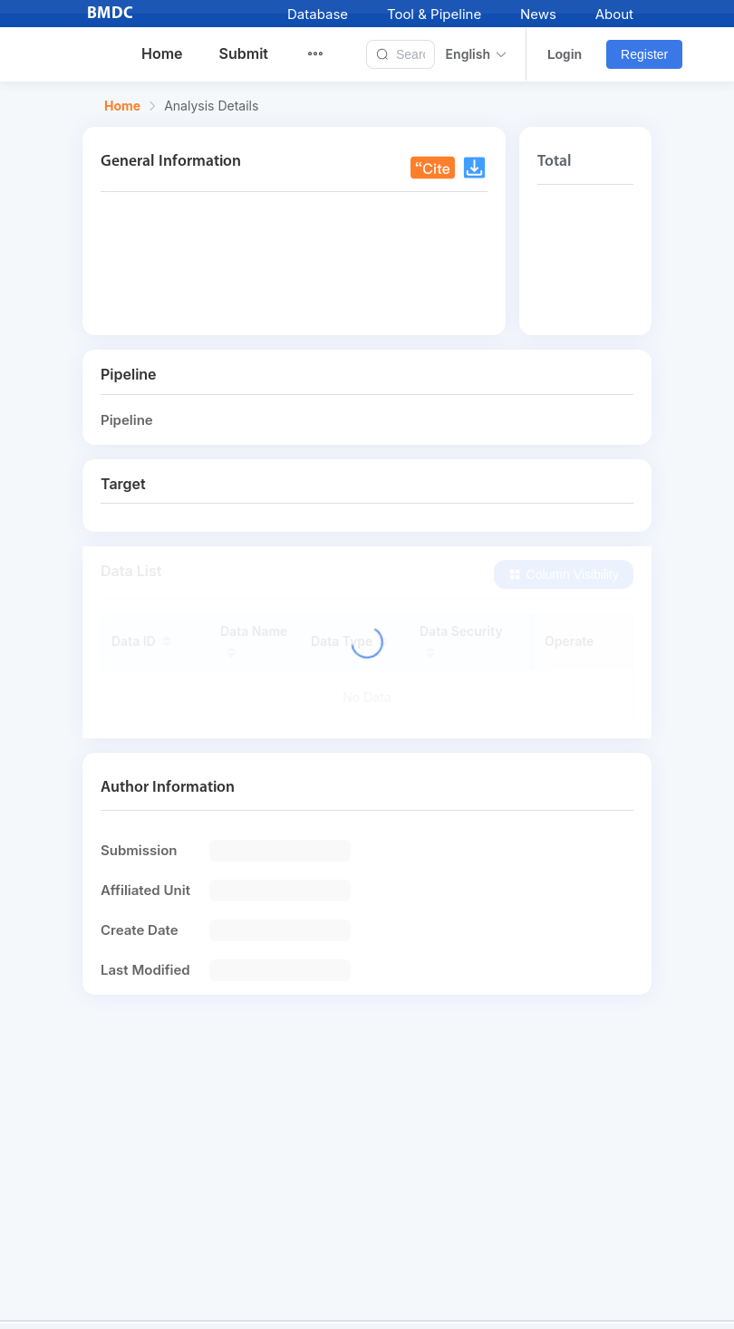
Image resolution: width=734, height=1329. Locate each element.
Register (644, 54)
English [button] (476, 54)
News (538, 14)
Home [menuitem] (162, 53)
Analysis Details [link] (211, 106)
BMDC (110, 14)
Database (317, 14)
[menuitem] (326, 54)
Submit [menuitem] (243, 53)
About (614, 14)
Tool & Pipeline (434, 14)
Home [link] (122, 106)
